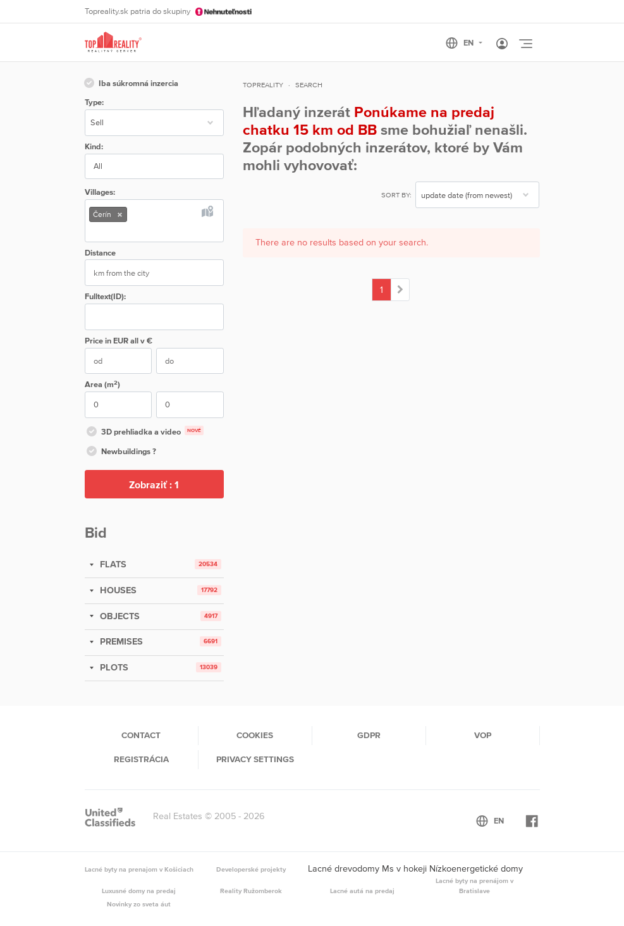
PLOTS (112, 667)
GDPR (369, 735)
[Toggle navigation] (525, 44)
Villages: (100, 192)
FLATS (111, 564)
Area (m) (102, 384)
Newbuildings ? (120, 452)
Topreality (263, 85)
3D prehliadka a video (144, 433)
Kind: (94, 146)
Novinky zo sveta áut (139, 904)
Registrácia (141, 759)
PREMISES (120, 641)
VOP (482, 735)
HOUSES (117, 590)
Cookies (254, 735)
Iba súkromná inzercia (130, 84)
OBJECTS (118, 616)
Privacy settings (255, 759)
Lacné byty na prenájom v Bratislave (474, 885)
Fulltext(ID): (105, 296)
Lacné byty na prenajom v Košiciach (139, 869)
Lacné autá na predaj (362, 890)
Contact (141, 735)
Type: (94, 102)
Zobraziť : (154, 484)
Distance (100, 252)
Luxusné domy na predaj (139, 890)
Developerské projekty (251, 869)
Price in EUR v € (118, 340)
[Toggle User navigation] (502, 44)
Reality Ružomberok (251, 890)
